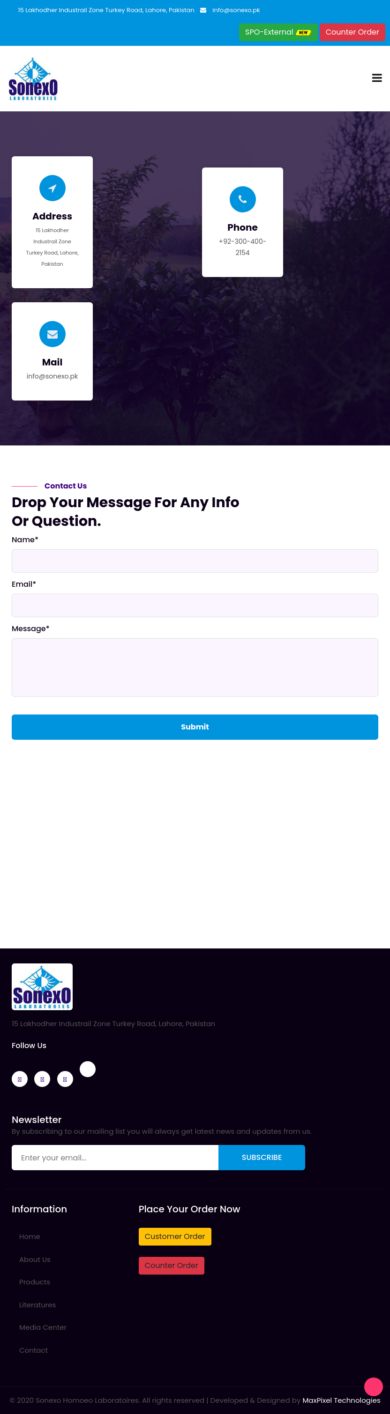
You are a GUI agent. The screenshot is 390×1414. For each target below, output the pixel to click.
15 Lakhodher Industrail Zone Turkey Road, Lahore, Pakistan (106, 10)
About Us (35, 1259)
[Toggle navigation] (377, 78)
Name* (25, 540)
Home (29, 1236)
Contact (33, 1350)
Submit (195, 727)
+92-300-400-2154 (243, 247)
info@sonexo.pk (236, 10)
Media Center (43, 1327)
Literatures (37, 1305)
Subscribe (262, 1157)
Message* (31, 629)
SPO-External (278, 32)
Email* (24, 584)
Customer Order (175, 1236)
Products (34, 1282)
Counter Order (352, 32)
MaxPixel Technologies (341, 1400)
